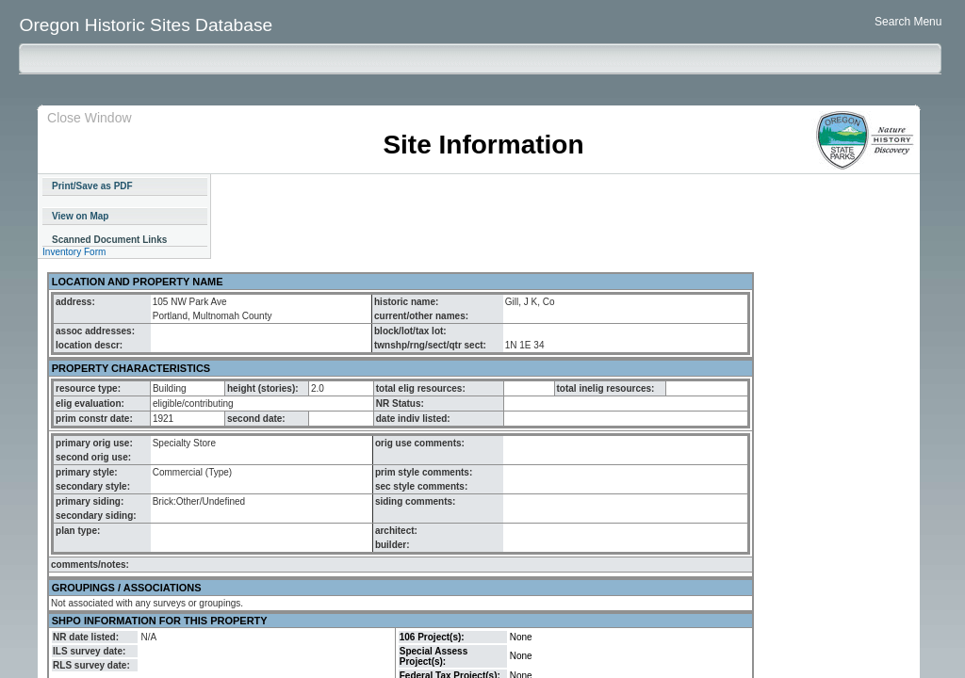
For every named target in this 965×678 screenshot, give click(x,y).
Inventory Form (74, 252)
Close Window (89, 117)
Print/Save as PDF (92, 186)
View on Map (80, 216)
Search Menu (908, 21)
